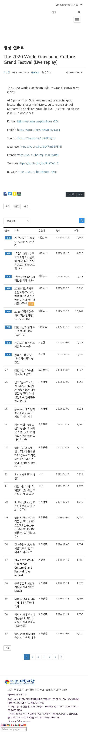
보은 (41, 474)
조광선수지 (44, 370)
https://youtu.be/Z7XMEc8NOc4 (38, 129)
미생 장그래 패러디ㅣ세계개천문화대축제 (24, 603)
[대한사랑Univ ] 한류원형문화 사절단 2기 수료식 (24, 506)
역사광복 (43, 382)
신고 (80, 194)
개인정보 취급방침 (34, 690)
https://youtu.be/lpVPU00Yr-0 (38, 163)
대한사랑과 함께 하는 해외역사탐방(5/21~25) (24, 331)
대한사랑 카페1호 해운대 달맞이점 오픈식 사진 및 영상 (24, 490)
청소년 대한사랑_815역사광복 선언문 (23, 358)
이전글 (16, 207)
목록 (7, 207)
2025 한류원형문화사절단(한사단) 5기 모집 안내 (24, 315)
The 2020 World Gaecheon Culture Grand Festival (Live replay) (24, 568)
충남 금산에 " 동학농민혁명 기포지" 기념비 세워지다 (24, 413)
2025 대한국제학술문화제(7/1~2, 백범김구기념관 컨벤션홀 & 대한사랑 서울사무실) (24, 296)
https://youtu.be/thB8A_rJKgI (37, 171)
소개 (10, 690)
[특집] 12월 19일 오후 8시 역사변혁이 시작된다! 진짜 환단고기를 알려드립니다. (24, 261)
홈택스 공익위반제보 (56, 690)
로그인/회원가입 (44, 4)
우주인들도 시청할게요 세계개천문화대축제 (24, 587)
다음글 (25, 207)
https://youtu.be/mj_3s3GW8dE (38, 155)
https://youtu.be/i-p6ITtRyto (36, 138)
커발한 (7, 72)
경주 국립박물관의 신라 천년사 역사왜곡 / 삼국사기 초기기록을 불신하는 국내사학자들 (24, 432)
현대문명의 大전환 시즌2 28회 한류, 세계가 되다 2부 (24, 548)
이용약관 (18, 690)
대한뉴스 (43, 237)
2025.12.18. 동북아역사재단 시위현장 (24, 242)
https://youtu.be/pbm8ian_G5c (38, 121)
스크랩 (70, 194)
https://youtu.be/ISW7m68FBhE (40, 146)
